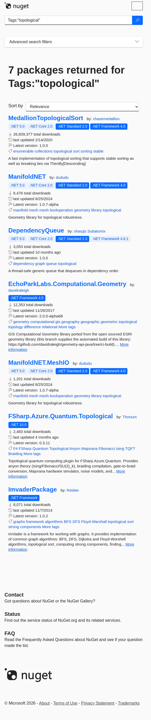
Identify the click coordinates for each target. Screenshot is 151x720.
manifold (20, 210)
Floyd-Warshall (94, 521)
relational (49, 327)
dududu (62, 177)
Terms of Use (65, 703)
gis (57, 321)
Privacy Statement (97, 703)
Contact (14, 595)
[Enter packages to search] (68, 20)
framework (35, 521)
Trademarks (129, 703)
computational (42, 321)
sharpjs (80, 231)
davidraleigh (18, 290)
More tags (67, 327)
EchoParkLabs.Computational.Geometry (67, 284)
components (30, 527)
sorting (86, 151)
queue (51, 263)
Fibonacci (106, 448)
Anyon (74, 448)
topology (15, 327)
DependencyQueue (36, 230)
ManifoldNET (27, 177)
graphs (19, 521)
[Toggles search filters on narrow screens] (137, 42)
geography (70, 321)
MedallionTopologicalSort (45, 118)
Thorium (130, 417)
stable (98, 151)
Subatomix (96, 231)
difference (32, 327)
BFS (67, 521)
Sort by (15, 105)
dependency (23, 263)
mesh (33, 210)
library (96, 210)
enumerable (23, 151)
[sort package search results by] (82, 106)
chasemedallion (106, 119)
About (44, 703)
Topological (58, 448)
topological (63, 151)
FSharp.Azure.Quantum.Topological (60, 416)
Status (12, 614)
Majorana (89, 448)
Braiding (15, 453)
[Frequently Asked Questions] (10, 633)
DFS (76, 521)
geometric (109, 321)
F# (15, 448)
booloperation (61, 210)
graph (40, 263)
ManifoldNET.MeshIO (38, 363)
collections (44, 151)
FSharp (25, 448)
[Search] (137, 20)
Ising (120, 448)
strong (13, 527)
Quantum (40, 448)
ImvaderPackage (32, 489)
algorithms (54, 521)
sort (76, 151)
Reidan (73, 490)
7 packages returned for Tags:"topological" (66, 76)
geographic (89, 321)
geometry (82, 210)
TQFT (130, 448)
